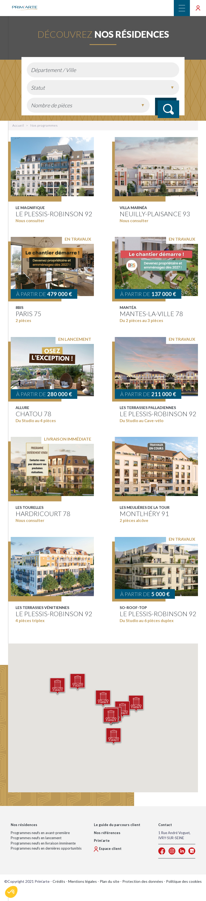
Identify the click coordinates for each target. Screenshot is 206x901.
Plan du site (109, 881)
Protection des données (142, 881)
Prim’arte (102, 841)
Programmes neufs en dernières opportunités (46, 848)
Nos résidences (24, 825)
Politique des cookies (184, 881)
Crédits (59, 881)
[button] (136, 704)
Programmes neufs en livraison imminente (43, 843)
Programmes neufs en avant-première (40, 833)
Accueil (18, 125)
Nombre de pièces (51, 105)
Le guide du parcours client (117, 825)
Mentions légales (82, 881)
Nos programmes (44, 125)
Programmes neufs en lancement (36, 838)
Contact (165, 825)
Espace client (108, 848)
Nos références (107, 833)
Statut (38, 87)
